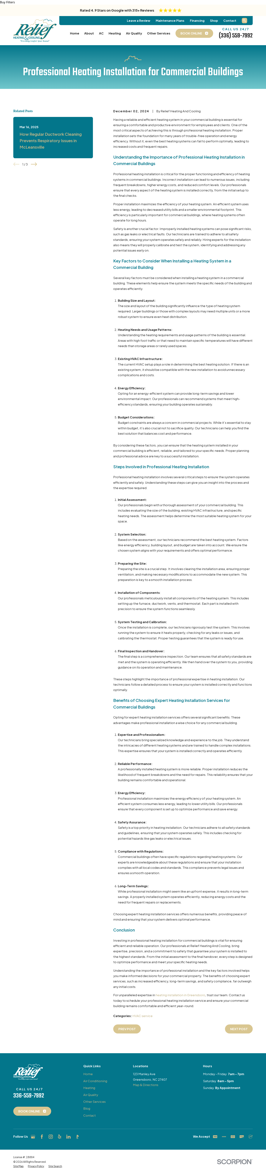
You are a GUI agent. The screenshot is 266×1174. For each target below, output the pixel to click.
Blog (86, 1108)
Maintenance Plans (170, 20)
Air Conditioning (95, 1081)
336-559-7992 (28, 1096)
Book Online (32, 1111)
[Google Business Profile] (33, 1137)
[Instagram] (51, 1137)
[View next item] (34, 164)
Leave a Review (138, 20)
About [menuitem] (89, 33)
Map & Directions (145, 1085)
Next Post (239, 1029)
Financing (197, 20)
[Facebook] (42, 1137)
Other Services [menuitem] (158, 33)
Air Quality (90, 1095)
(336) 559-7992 (236, 36)
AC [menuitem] (101, 33)
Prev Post (127, 1029)
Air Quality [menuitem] (134, 33)
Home (88, 1074)
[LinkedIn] (68, 1137)
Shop (214, 20)
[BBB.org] (77, 1137)
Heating (89, 1088)
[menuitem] (18, 1166)
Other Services (94, 1102)
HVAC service (142, 1016)
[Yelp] (59, 1137)
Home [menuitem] (74, 33)
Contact (229, 20)
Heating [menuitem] (115, 33)
